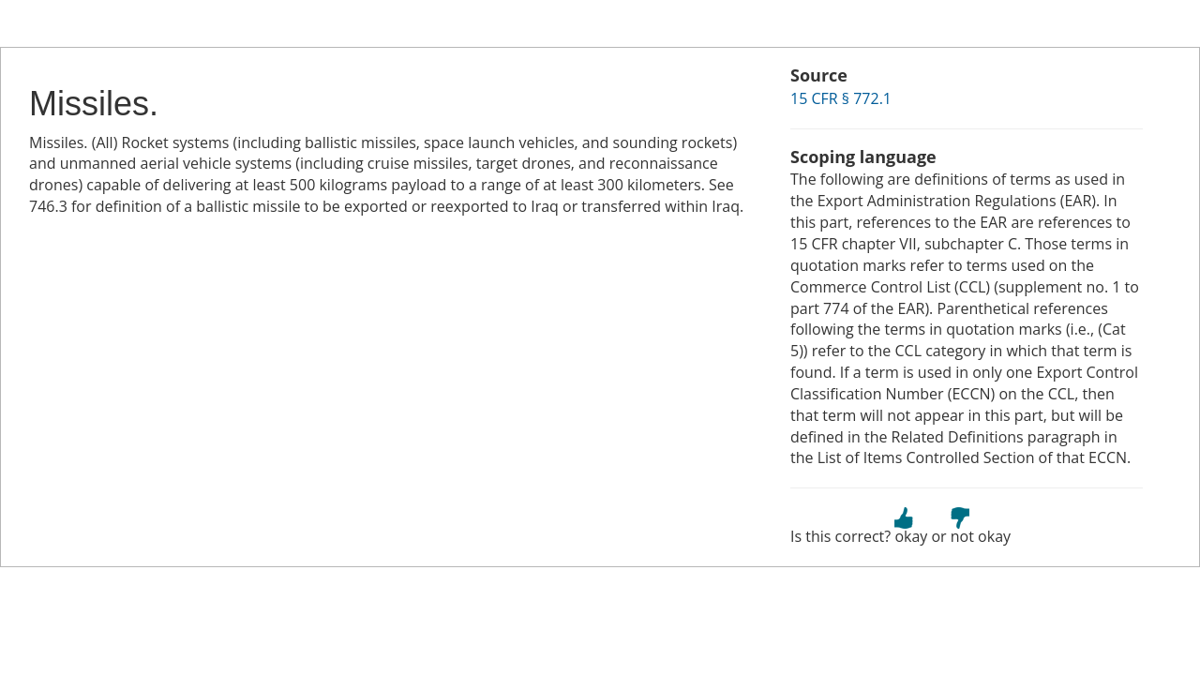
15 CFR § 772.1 (841, 98)
